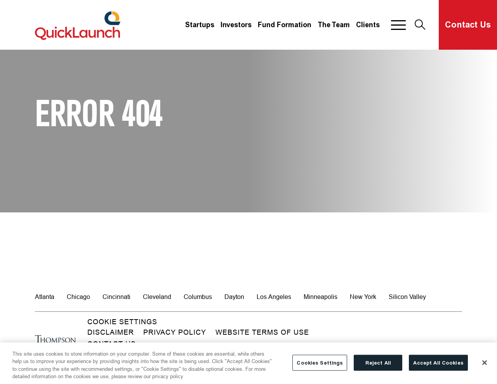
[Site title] (79, 25)
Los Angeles (274, 296)
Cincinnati (116, 296)
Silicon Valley (407, 296)
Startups (199, 24)
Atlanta (44, 296)
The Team (334, 24)
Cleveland (157, 296)
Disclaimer (110, 332)
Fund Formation (284, 24)
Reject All (378, 366)
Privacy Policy (174, 332)
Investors (236, 24)
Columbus (198, 296)
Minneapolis (320, 296)
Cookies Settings (320, 366)
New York (363, 296)
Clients (368, 24)
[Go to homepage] (55, 343)
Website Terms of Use (262, 332)
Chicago (78, 296)
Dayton (234, 296)
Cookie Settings (122, 322)
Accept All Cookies (438, 366)
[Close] (484, 366)
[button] (398, 25)
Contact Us (468, 25)
